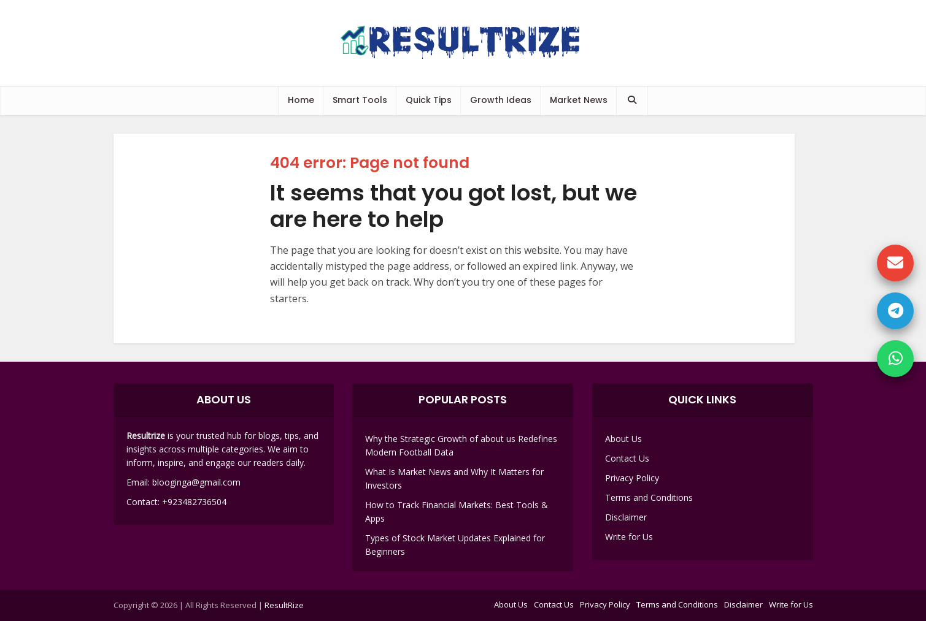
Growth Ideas (500, 100)
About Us (623, 438)
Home (301, 100)
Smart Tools (360, 100)
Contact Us (627, 458)
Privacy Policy (632, 478)
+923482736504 (194, 502)
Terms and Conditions (649, 497)
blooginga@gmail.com (196, 482)
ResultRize (284, 605)
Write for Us (629, 537)
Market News (579, 100)
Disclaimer (626, 517)
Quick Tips (429, 100)
